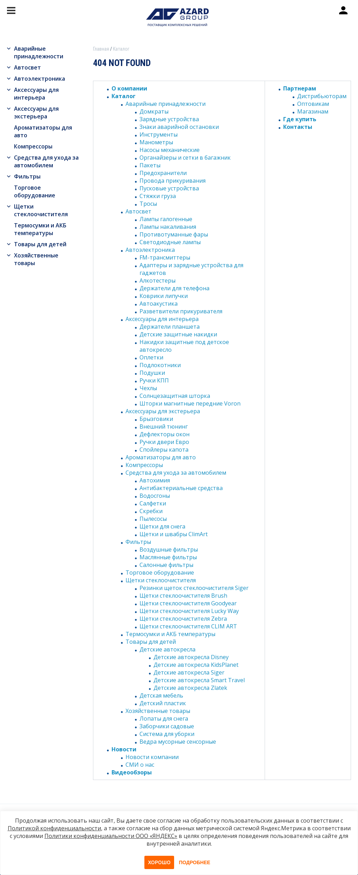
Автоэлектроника (39, 78)
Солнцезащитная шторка (174, 396)
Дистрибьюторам (321, 96)
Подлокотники (160, 365)
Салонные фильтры (166, 565)
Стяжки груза (157, 196)
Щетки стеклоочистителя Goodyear (188, 603)
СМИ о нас (140, 764)
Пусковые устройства (169, 188)
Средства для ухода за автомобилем (46, 161)
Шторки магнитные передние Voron (190, 403)
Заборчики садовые (166, 726)
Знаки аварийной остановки (179, 127)
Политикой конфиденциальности (54, 828)
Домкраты (154, 111)
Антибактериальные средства (181, 488)
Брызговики (156, 419)
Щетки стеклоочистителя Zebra (183, 618)
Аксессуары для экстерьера (36, 112)
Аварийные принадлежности (38, 52)
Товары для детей (40, 244)
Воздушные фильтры (168, 549)
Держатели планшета (169, 326)
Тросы (148, 203)
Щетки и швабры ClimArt (173, 534)
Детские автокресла (167, 649)
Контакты (297, 127)
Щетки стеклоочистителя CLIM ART (188, 626)
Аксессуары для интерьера (36, 93)
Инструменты (158, 134)
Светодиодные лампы (170, 242)
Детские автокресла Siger (188, 672)
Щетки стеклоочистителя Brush (183, 595)
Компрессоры (33, 146)
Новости (124, 749)
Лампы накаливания (167, 227)
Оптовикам (313, 104)
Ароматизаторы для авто (43, 131)
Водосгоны (154, 496)
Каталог (124, 96)
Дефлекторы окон (164, 434)
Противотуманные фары (173, 234)
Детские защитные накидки (178, 334)
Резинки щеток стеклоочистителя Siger (194, 588)
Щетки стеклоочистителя (41, 210)
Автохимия (154, 480)
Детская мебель (161, 695)
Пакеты (149, 165)
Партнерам (299, 88)
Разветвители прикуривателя (180, 311)
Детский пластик (162, 703)
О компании (129, 88)
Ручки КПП (154, 380)
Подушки (152, 373)
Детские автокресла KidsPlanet (195, 665)
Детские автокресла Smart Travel (199, 680)
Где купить (299, 119)
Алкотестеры (157, 280)
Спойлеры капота (163, 449)
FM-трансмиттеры (164, 257)
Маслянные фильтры (168, 557)
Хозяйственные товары (36, 259)
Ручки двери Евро (164, 442)
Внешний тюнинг (163, 426)
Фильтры (27, 176)
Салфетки (152, 503)
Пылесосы (153, 519)
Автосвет (27, 67)
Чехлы (148, 388)
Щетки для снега (162, 526)
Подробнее (194, 862)
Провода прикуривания (172, 180)
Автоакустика (158, 303)
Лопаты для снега (163, 718)
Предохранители (163, 173)
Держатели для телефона (174, 288)
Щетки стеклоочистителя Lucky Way (189, 611)
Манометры (156, 142)
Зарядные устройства (169, 119)
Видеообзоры (132, 772)
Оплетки (151, 357)
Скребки (151, 511)
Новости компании (152, 757)
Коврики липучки (163, 296)
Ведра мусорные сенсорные (177, 741)
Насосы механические (169, 150)
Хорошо (159, 862)
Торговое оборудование (34, 191)
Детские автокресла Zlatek (190, 688)
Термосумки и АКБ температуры (40, 229)
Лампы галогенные (165, 219)
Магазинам (312, 111)
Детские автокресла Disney (191, 657)
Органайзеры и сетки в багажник (185, 157)
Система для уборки (166, 734)
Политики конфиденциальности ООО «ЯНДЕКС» (110, 836)
